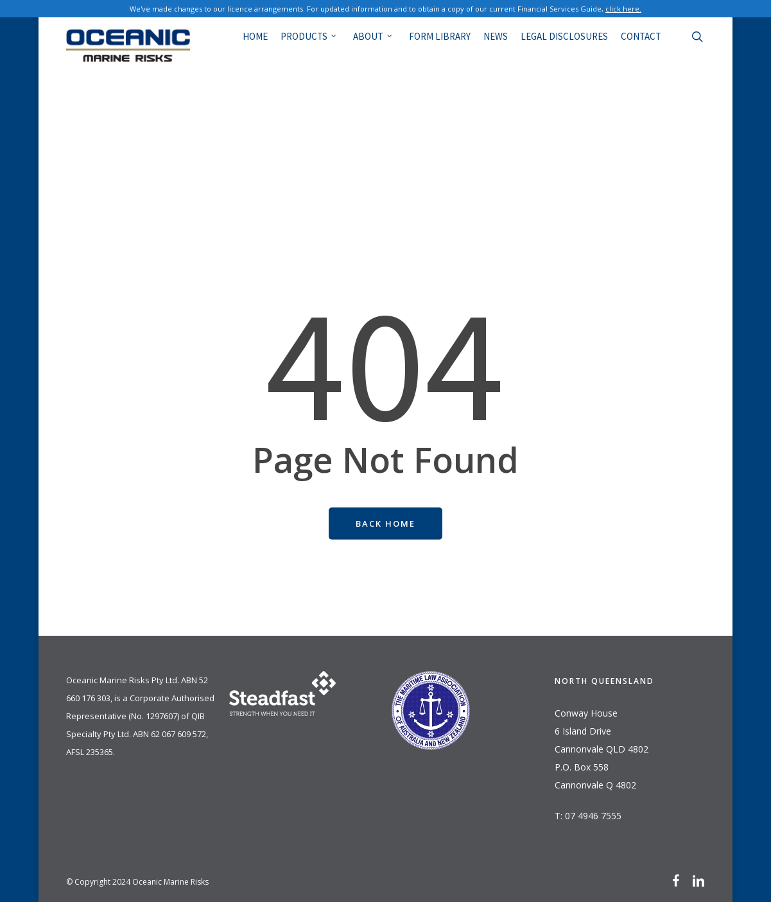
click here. (623, 8)
